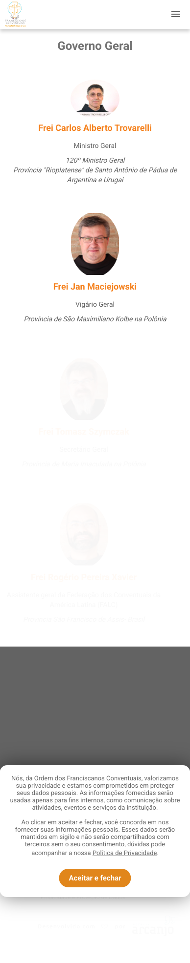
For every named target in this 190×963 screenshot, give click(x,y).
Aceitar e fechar (95, 878)
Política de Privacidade (125, 853)
